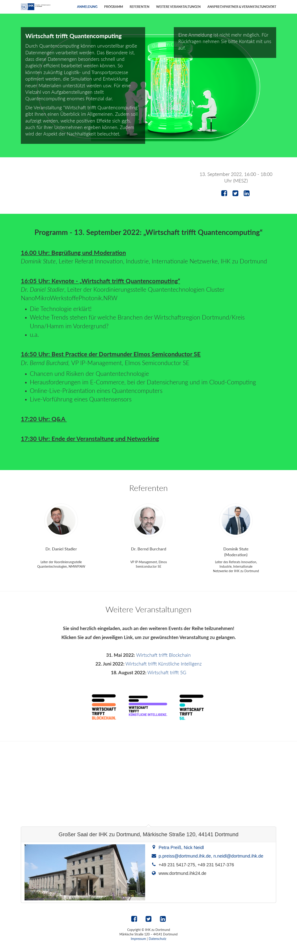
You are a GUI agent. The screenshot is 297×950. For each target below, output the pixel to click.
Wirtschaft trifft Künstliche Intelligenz (163, 663)
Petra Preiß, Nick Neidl (181, 847)
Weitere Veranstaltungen (178, 7)
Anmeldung (87, 7)
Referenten (139, 7)
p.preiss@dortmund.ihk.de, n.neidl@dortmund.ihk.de (211, 856)
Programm (113, 7)
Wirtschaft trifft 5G (166, 672)
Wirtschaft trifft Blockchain (163, 655)
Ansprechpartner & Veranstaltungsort (241, 7)
